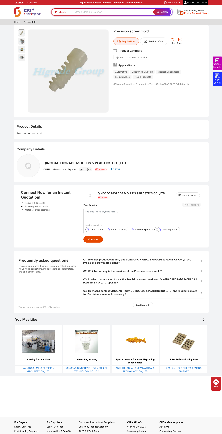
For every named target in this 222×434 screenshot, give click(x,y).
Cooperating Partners (170, 431)
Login (49, 426)
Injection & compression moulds (131, 57)
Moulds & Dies (122, 76)
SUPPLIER (32, 2)
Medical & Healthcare (168, 71)
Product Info (30, 22)
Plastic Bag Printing (87, 359)
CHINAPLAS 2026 (136, 426)
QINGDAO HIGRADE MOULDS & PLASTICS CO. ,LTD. (85, 163)
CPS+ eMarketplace (171, 422)
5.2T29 (115, 169)
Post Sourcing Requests (26, 431)
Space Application (136, 431)
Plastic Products (143, 76)
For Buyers (20, 422)
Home (17, 22)
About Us (164, 426)
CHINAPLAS (134, 422)
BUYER (19, 2)
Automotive (121, 71)
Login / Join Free (22, 426)
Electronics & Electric (142, 71)
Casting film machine (38, 359)
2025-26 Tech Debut (89, 431)
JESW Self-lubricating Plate (183, 359)
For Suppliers (54, 422)
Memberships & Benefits (59, 431)
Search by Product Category (93, 426)
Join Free (58, 426)
